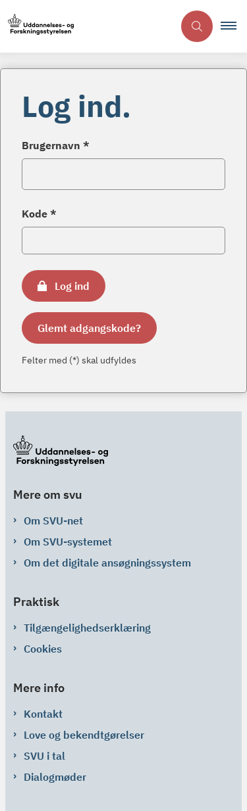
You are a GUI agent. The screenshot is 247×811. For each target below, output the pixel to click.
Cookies (43, 648)
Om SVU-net (53, 520)
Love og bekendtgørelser (84, 734)
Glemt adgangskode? (89, 328)
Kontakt (43, 713)
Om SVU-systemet (68, 541)
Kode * (39, 213)
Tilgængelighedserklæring (87, 627)
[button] (234, 26)
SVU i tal (44, 755)
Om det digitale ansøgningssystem (107, 562)
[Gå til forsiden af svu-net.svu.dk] (37, 26)
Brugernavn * (56, 145)
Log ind (72, 285)
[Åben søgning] (197, 26)
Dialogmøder (55, 776)
